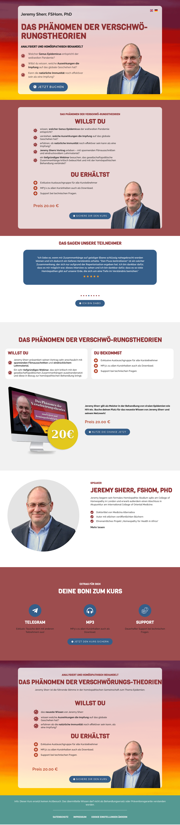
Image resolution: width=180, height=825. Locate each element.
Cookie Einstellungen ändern (109, 817)
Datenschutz (60, 817)
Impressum (79, 817)
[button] (81, 296)
